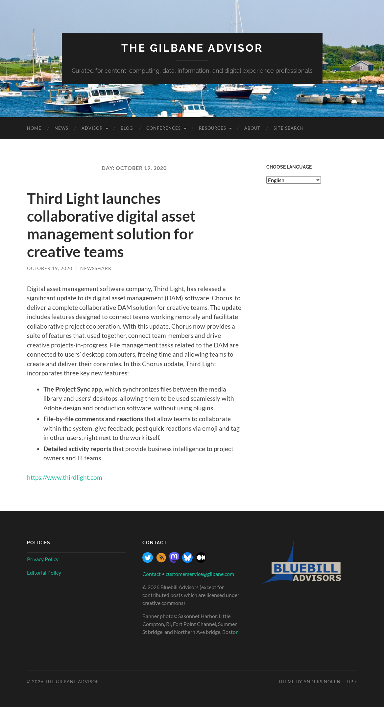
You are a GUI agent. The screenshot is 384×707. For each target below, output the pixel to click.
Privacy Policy (43, 559)
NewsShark (96, 268)
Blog (127, 128)
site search (289, 128)
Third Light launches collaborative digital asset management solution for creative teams (111, 224)
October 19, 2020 (49, 268)
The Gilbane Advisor (192, 48)
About (252, 128)
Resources (212, 128)
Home (34, 128)
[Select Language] (293, 180)
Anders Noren (322, 681)
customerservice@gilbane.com (200, 574)
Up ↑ (352, 681)
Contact (151, 574)
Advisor (92, 128)
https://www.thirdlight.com (64, 477)
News (61, 128)
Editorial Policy (44, 572)
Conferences (163, 128)
